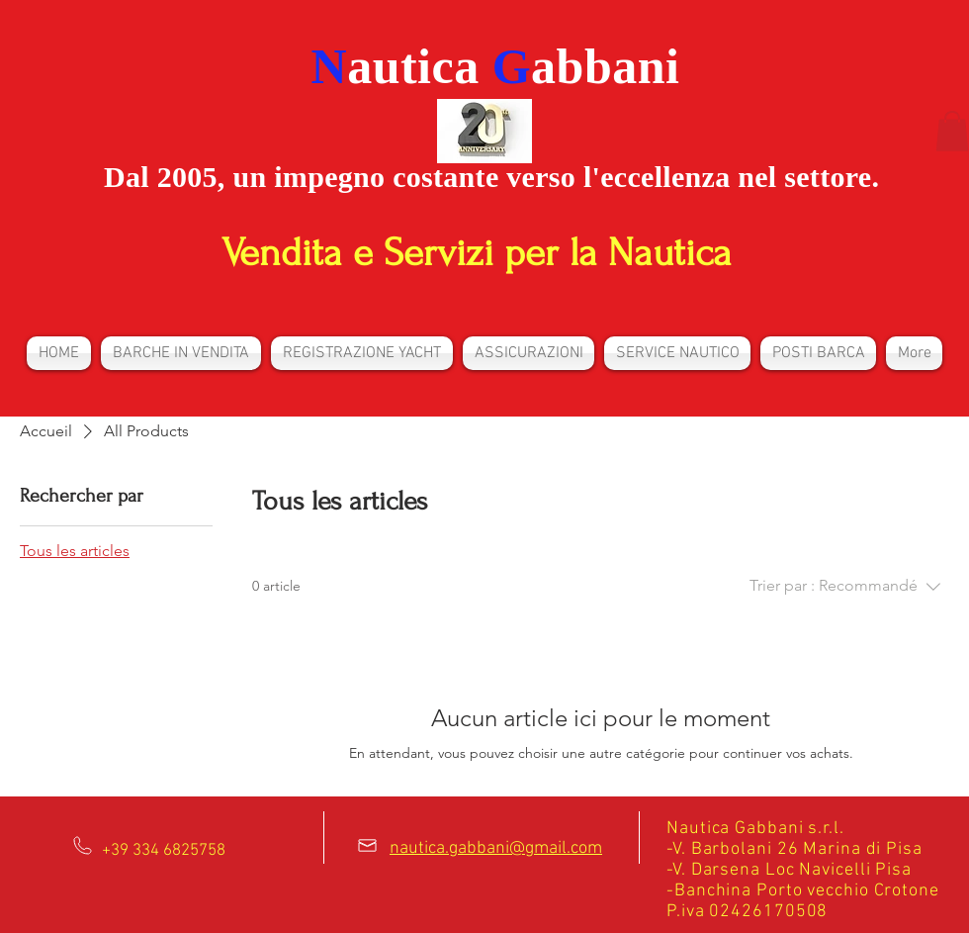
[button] (952, 131)
